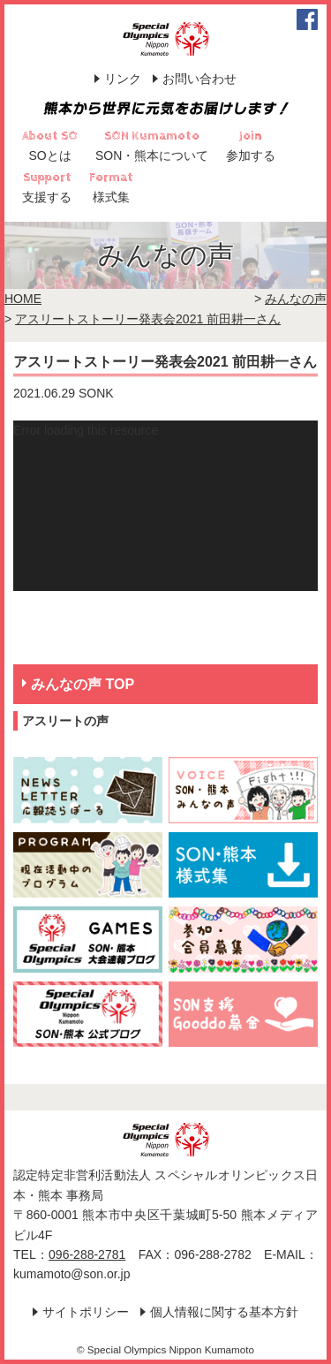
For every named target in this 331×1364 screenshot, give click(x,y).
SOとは (49, 155)
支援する (46, 197)
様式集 (111, 197)
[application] (165, 506)
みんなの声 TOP (82, 684)
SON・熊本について (151, 155)
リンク (122, 79)
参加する (250, 155)
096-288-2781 (87, 1254)
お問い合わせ (199, 79)
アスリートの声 (65, 721)
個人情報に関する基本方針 (224, 1312)
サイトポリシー (85, 1312)
